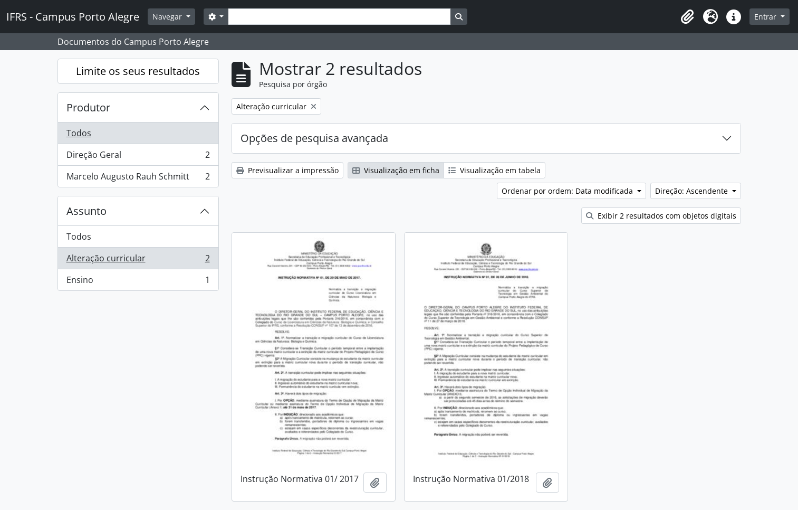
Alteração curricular (138, 260)
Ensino (138, 281)
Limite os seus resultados (138, 71)
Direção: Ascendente (692, 191)
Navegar (168, 17)
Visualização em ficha (395, 170)
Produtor (88, 107)
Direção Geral (138, 157)
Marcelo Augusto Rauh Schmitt (138, 178)
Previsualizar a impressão (287, 170)
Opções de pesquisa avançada (314, 138)
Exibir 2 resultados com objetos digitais (661, 216)
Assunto (86, 211)
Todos (78, 133)
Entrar (766, 17)
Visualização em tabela (494, 170)
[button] (687, 17)
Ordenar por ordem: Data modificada (568, 191)
